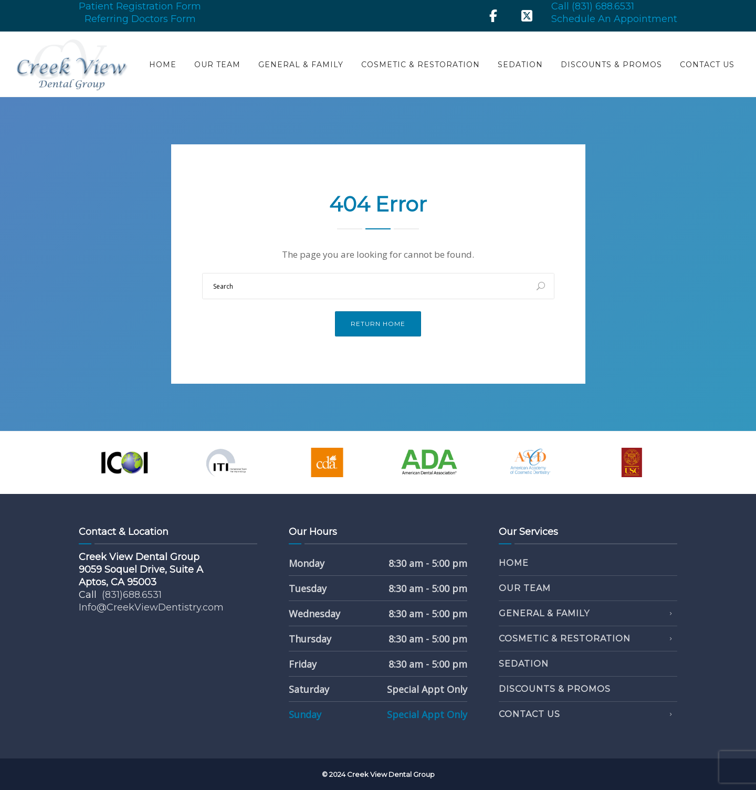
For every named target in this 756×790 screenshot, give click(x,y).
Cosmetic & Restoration (420, 64)
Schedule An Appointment (614, 19)
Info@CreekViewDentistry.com (151, 607)
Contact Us (707, 64)
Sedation (520, 64)
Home (162, 64)
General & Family (300, 64)
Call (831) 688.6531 (592, 6)
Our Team (217, 64)
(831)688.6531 (132, 595)
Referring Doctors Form (140, 19)
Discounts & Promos (611, 64)
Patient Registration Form (140, 6)
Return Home (378, 324)
